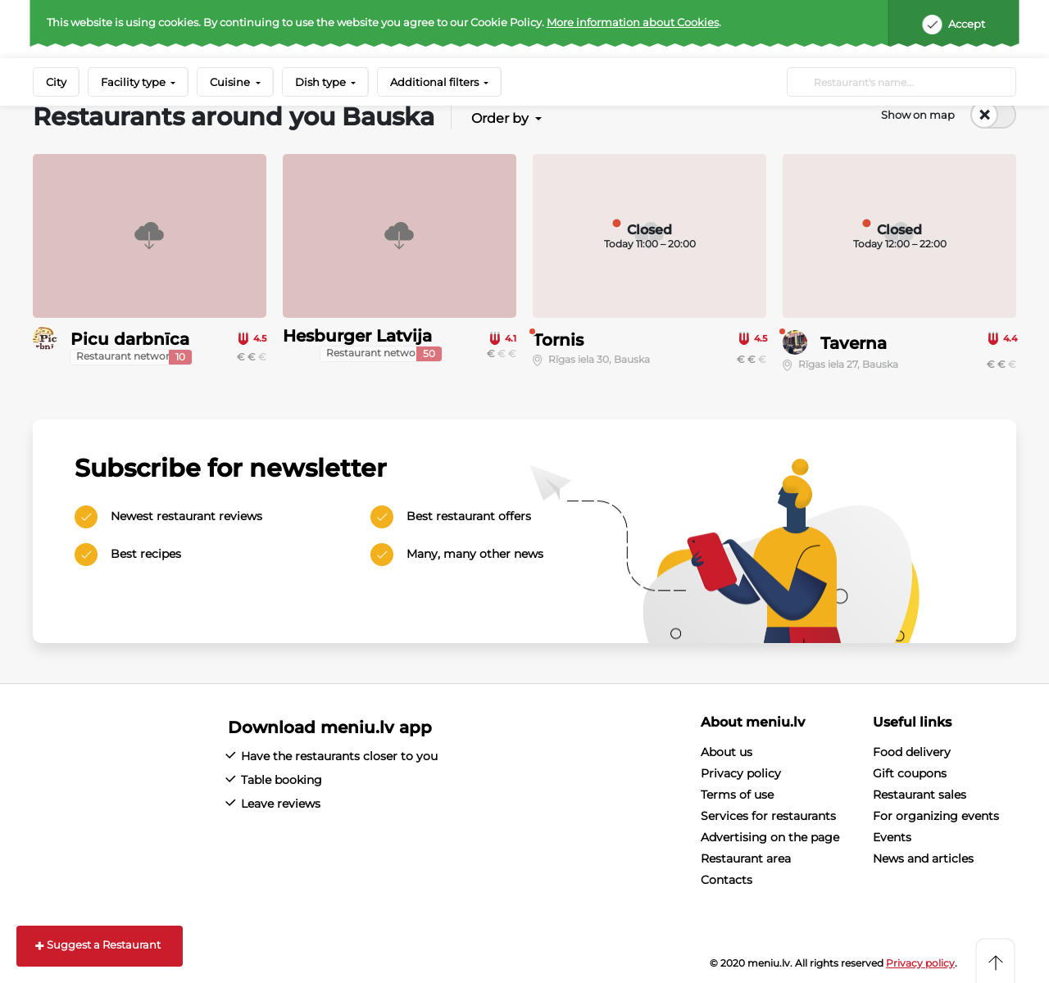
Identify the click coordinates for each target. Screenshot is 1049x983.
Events (892, 837)
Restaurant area (746, 858)
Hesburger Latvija (357, 336)
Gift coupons (910, 773)
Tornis (558, 340)
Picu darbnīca (129, 339)
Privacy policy (741, 773)
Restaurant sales (919, 794)
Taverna (853, 343)
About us (726, 752)
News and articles (923, 858)
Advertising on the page (770, 837)
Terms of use (737, 794)
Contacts (726, 879)
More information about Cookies (633, 22)
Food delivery (912, 752)
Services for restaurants (768, 816)
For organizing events (936, 816)
